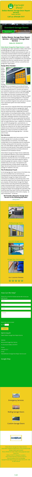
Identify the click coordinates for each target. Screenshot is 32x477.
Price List (18, 458)
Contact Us (24, 456)
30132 (14, 199)
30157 (18, 199)
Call (16, 475)
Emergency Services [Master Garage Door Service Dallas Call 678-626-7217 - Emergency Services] (16, 400)
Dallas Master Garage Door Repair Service (12, 47)
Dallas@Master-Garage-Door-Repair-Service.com (13, 353)
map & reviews (19, 450)
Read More (8, 31)
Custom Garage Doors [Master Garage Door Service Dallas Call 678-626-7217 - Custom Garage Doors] (16, 423)
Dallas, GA (12, 43)
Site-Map (23, 458)
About (10, 456)
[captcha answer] (6, 325)
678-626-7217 (19, 16)
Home (7, 456)
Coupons (19, 456)
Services (14, 456)
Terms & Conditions (11, 458)
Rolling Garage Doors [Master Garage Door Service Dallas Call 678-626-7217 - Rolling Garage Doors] (16, 412)
